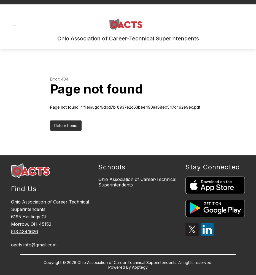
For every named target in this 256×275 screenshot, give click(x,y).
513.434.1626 (24, 231)
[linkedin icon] (207, 234)
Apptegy (140, 267)
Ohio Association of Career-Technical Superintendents (137, 182)
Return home (65, 125)
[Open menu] (14, 27)
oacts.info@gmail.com (33, 245)
